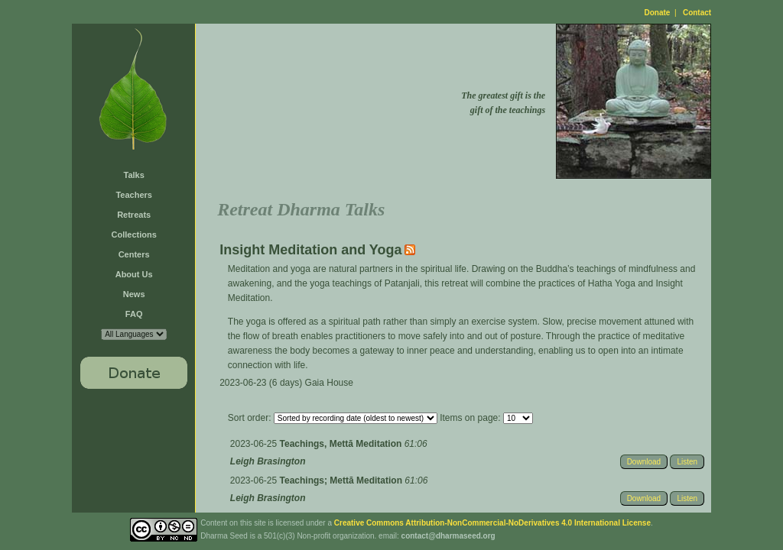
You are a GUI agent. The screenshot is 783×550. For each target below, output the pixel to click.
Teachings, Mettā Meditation (342, 443)
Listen (687, 462)
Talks (134, 175)
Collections (134, 234)
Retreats (134, 214)
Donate (658, 12)
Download (644, 462)
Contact (697, 12)
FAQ (134, 314)
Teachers (133, 194)
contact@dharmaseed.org (448, 536)
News (134, 294)
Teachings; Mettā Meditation (342, 480)
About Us (134, 274)
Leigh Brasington (268, 461)
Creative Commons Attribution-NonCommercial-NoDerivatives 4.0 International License (492, 523)
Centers (134, 254)
